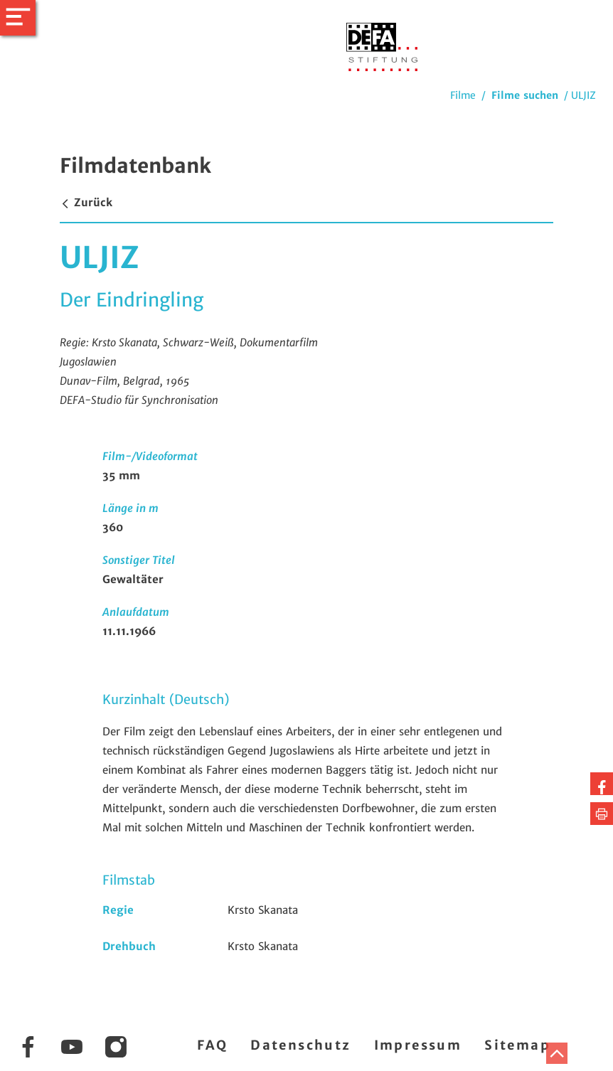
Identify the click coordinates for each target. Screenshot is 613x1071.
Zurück (86, 202)
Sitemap (517, 1045)
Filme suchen (524, 95)
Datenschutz (300, 1045)
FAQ (212, 1045)
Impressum (418, 1045)
